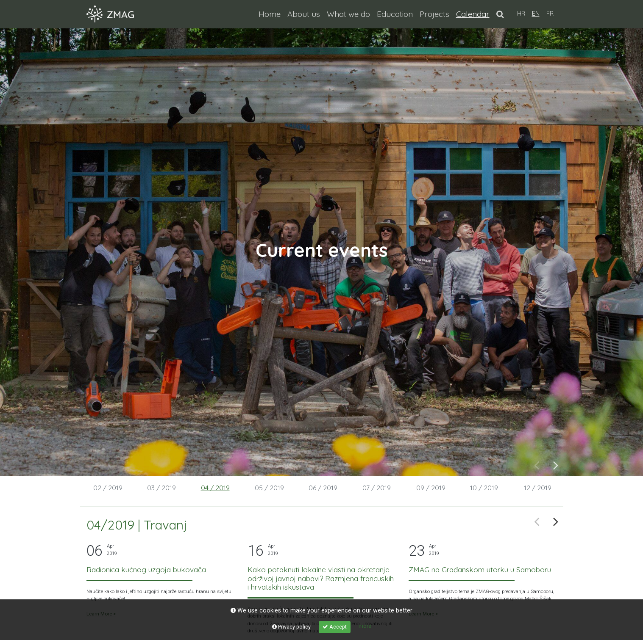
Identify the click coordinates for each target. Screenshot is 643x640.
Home (270, 14)
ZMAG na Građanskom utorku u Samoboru (480, 569)
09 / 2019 (430, 487)
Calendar (474, 13)
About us (303, 14)
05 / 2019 (269, 487)
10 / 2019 (484, 487)
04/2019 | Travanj (136, 525)
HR (521, 13)
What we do (348, 14)
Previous (536, 464)
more (365, 626)
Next (555, 464)
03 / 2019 (161, 487)
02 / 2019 (107, 487)
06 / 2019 (323, 487)
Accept (335, 626)
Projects (434, 14)
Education (395, 14)
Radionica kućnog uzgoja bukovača (146, 569)
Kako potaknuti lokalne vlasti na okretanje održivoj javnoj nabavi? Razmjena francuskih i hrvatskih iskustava (321, 578)
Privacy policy (291, 626)
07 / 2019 (376, 487)
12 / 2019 (537, 487)
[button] (500, 14)
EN (536, 13)
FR (550, 13)
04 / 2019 (215, 487)
